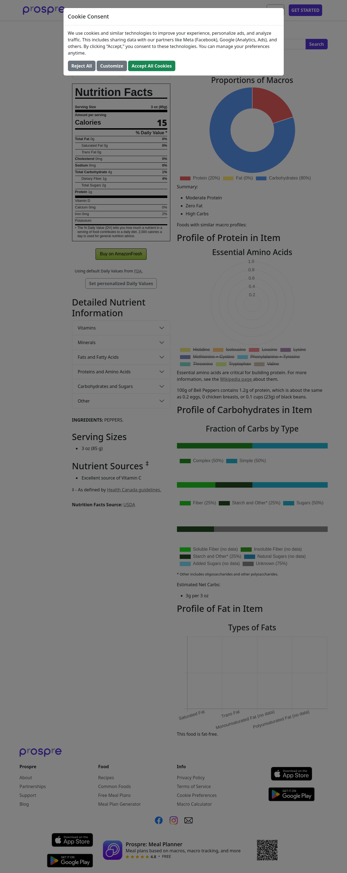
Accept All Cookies (152, 66)
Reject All (81, 66)
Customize (111, 66)
